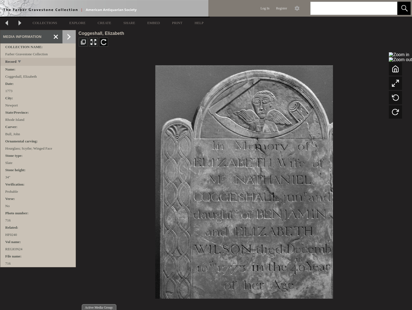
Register (281, 8)
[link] (389, 8)
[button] (404, 8)
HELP (199, 23)
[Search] (347, 8)
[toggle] (20, 62)
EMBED (153, 23)
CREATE (104, 23)
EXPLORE (77, 23)
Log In (265, 8)
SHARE (129, 23)
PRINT (177, 23)
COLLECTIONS (45, 23)
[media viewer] (244, 180)
